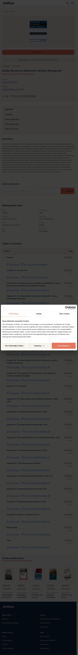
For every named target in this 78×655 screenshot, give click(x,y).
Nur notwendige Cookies (14, 345)
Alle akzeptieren (64, 345)
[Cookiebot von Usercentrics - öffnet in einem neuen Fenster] (67, 307)
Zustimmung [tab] (13, 314)
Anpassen (39, 345)
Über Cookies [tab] (64, 314)
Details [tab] (39, 314)
